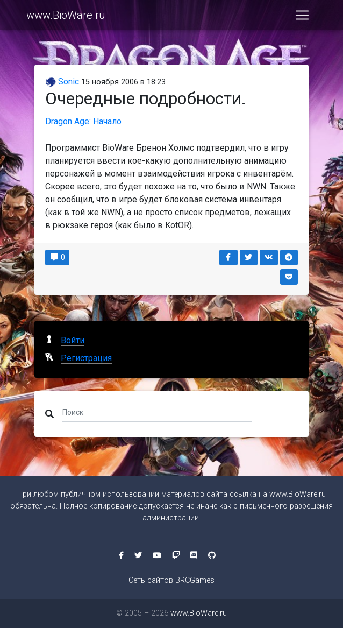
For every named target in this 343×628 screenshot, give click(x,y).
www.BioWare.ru (65, 17)
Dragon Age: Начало (83, 121)
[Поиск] (157, 411)
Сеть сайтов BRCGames (171, 580)
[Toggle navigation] (302, 17)
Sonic (62, 81)
